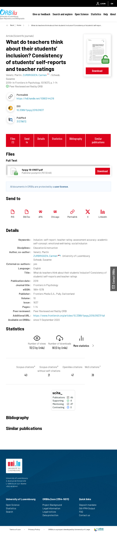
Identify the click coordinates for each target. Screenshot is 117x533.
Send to (26, 140)
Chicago (55, 216)
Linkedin (102, 216)
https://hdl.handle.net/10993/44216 (35, 98)
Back (12, 25)
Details (41, 138)
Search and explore (63, 14)
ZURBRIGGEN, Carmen (46, 255)
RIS (12, 216)
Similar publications (98, 140)
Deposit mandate (89, 504)
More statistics (81, 345)
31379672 (22, 121)
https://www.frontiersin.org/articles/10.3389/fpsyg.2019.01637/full (69, 315)
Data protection (52, 515)
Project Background (53, 504)
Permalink (72, 216)
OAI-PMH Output (88, 508)
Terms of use (14, 529)
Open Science (82, 14)
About (113, 14)
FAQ (82, 511)
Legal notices (51, 511)
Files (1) (12, 140)
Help (105, 14)
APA (41, 216)
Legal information (53, 508)
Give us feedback (41, 14)
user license (61, 186)
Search (11, 511)
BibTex (26, 216)
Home (19, 25)
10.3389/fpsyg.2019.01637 (30, 109)
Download (97, 70)
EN (112, 3)
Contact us (86, 515)
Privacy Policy (34, 529)
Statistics (96, 14)
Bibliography (75, 138)
